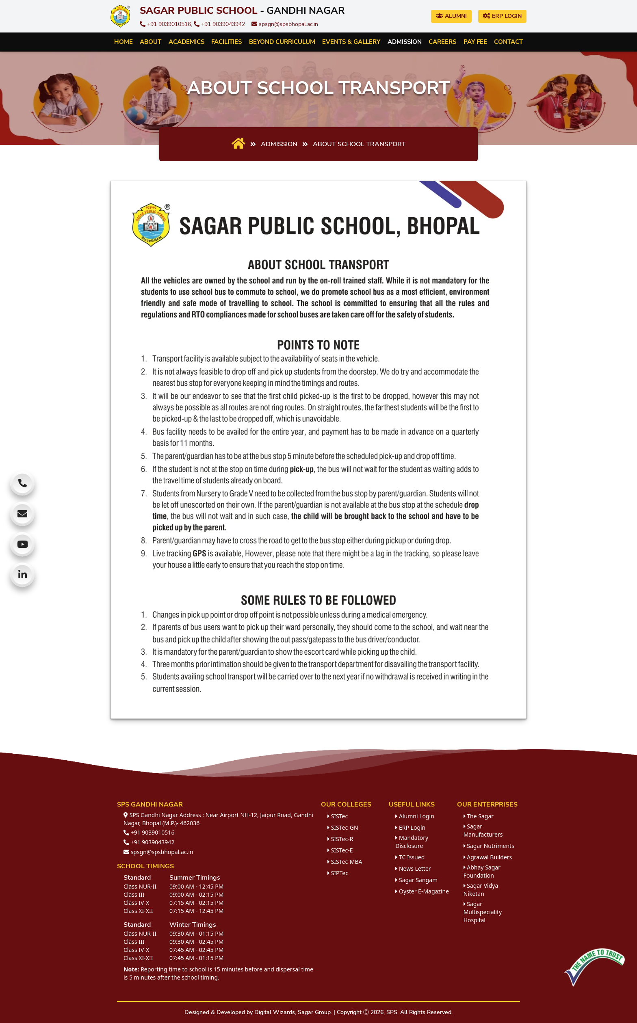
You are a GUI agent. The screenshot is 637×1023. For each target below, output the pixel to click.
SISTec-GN (342, 827)
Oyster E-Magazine (422, 891)
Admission (405, 42)
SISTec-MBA (344, 861)
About (150, 42)
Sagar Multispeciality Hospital (483, 912)
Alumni (451, 16)
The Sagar (479, 816)
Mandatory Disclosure (411, 842)
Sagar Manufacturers (483, 830)
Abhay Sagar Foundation (482, 871)
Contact (508, 42)
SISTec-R (340, 839)
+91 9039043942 (219, 24)
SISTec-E (340, 850)
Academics (186, 42)
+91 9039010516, (167, 24)
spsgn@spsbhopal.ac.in (284, 24)
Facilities (226, 42)
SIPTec (337, 873)
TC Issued (410, 857)
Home (123, 42)
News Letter (413, 868)
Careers (442, 42)
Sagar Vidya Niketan (481, 890)
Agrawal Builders (488, 857)
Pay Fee (475, 42)
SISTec (337, 816)
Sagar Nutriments (489, 846)
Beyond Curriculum (282, 42)
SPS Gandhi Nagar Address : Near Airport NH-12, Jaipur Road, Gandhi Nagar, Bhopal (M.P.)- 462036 (218, 819)
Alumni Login (414, 816)
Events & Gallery (351, 42)
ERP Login (502, 16)
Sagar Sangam (416, 880)
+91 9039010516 (149, 832)
